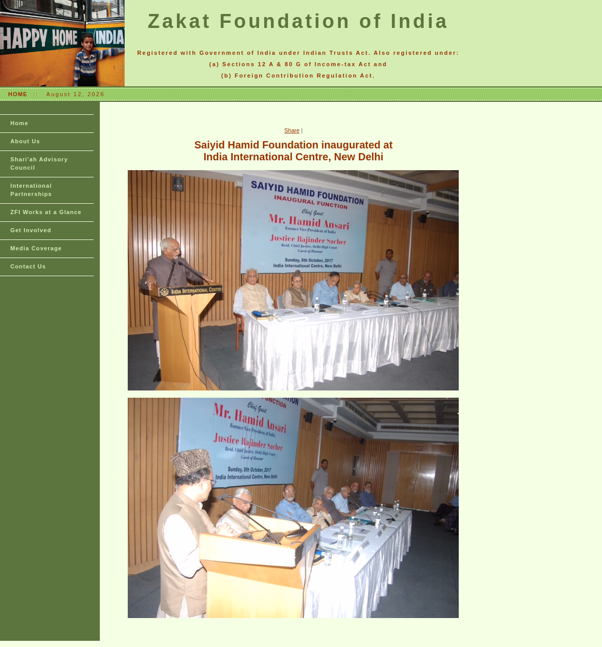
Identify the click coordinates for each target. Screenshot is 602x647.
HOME (17, 94)
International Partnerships (31, 190)
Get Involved (30, 230)
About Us (25, 141)
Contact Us (28, 266)
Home (19, 123)
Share (291, 130)
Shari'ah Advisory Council (39, 163)
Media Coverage (36, 248)
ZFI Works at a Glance (46, 212)
